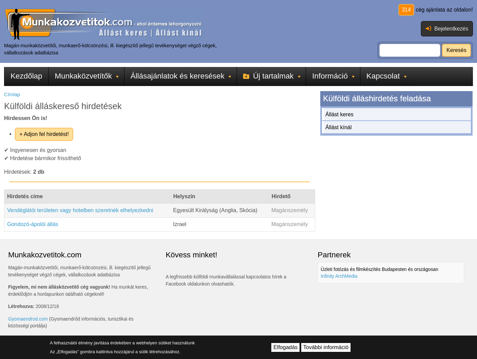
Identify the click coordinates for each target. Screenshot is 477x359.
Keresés (456, 50)
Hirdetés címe (25, 196)
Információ (333, 76)
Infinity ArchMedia (339, 276)
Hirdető (281, 196)
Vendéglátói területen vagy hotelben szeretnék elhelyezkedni (80, 210)
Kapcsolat (387, 76)
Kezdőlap (26, 76)
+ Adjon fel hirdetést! (44, 134)
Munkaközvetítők (87, 76)
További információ (325, 347)
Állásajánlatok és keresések (181, 76)
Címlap (12, 94)
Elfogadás (285, 347)
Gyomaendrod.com (28, 319)
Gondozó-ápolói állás (32, 224)
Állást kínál (338, 127)
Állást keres (339, 114)
